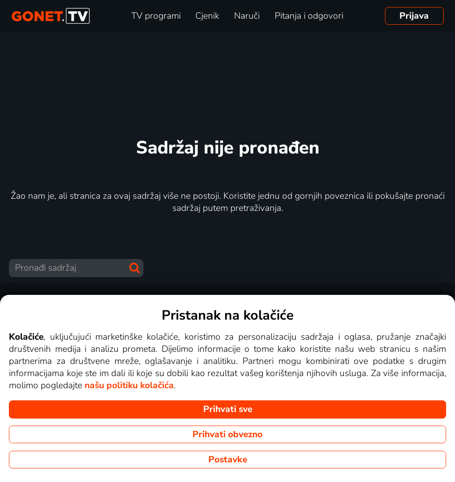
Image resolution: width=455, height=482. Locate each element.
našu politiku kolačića (129, 385)
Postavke (227, 460)
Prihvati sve (227, 409)
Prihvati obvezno (227, 434)
